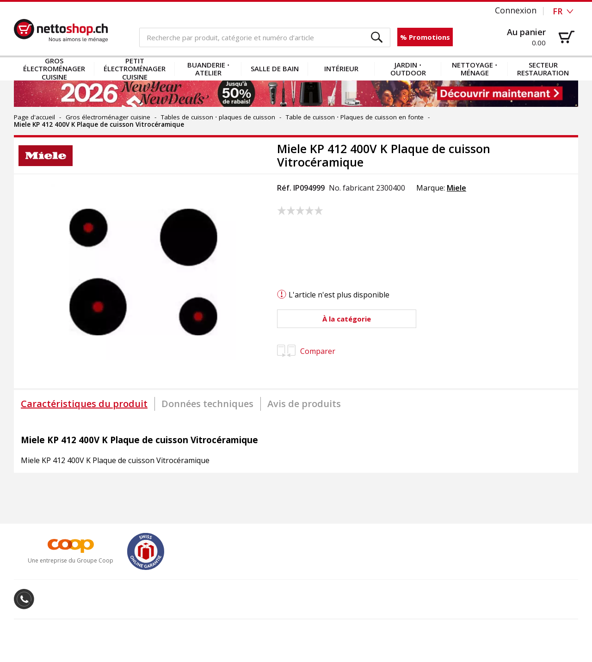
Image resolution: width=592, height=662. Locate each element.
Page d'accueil (34, 117)
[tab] (84, 404)
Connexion (515, 10)
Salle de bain (275, 68)
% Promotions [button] (425, 37)
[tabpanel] (296, 445)
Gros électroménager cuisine (54, 68)
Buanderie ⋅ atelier (208, 68)
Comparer (306, 351)
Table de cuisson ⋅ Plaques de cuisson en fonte (355, 117)
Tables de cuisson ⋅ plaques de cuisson (218, 117)
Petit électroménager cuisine (135, 68)
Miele (456, 188)
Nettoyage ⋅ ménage (474, 68)
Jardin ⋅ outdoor (408, 68)
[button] (377, 37)
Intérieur (341, 68)
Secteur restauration (543, 68)
